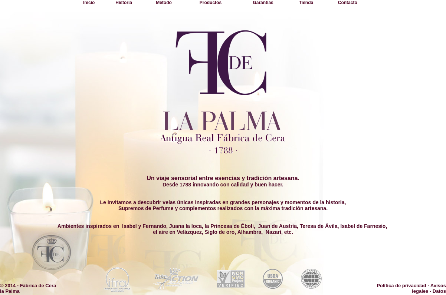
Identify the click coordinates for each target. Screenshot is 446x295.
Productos (211, 2)
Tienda (306, 2)
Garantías (263, 2)
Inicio (89, 2)
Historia (123, 2)
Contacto (347, 2)
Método (164, 2)
